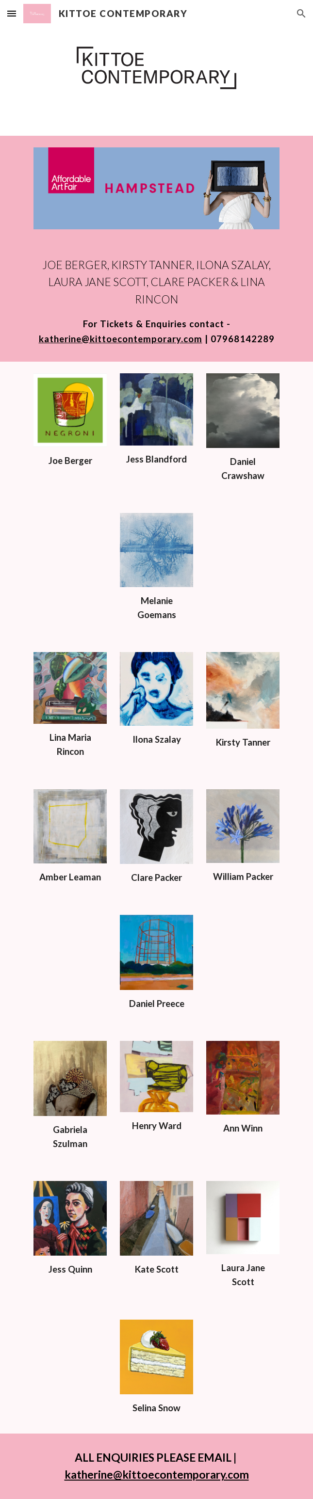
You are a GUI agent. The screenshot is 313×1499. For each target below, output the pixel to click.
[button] (11, 13)
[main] (156, 301)
